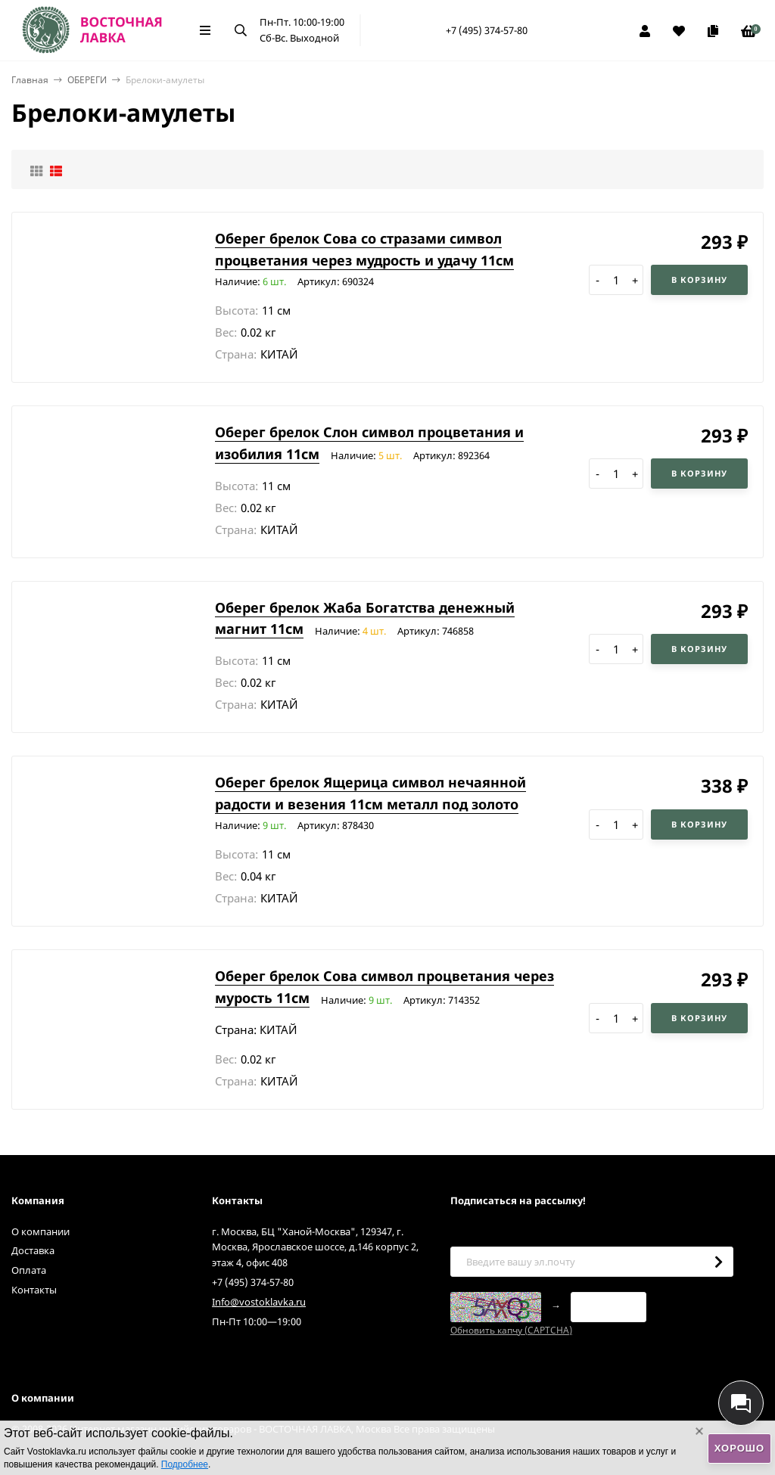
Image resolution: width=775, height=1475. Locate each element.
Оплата (28, 1270)
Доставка (32, 1250)
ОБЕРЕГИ (87, 79)
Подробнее (184, 1464)
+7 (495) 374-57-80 (487, 30)
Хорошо (739, 1448)
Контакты (34, 1289)
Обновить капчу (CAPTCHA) (511, 1330)
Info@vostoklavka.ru (259, 1302)
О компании (40, 1231)
